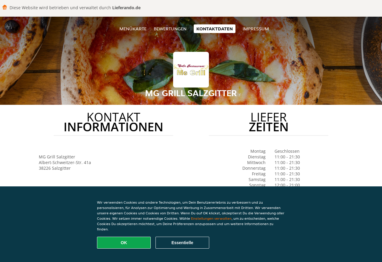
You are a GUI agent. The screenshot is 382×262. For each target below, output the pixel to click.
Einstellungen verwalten (211, 218)
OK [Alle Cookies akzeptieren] (124, 242)
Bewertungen (170, 29)
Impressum (256, 29)
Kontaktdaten (214, 29)
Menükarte (133, 29)
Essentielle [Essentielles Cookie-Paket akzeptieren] (182, 242)
